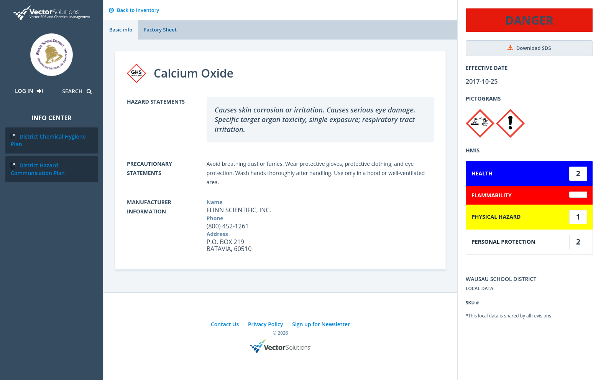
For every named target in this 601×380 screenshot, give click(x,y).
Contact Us (225, 324)
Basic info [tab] (120, 29)
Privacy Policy (265, 324)
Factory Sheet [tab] (160, 29)
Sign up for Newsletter (321, 324)
